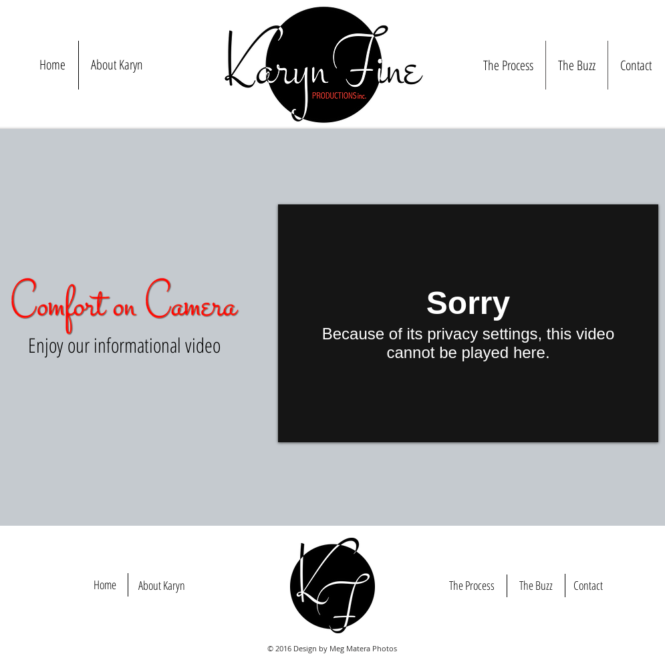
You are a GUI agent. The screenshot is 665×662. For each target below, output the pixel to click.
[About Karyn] (162, 585)
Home (52, 64)
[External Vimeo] (468, 323)
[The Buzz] (536, 585)
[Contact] (588, 585)
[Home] (105, 585)
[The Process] (472, 585)
